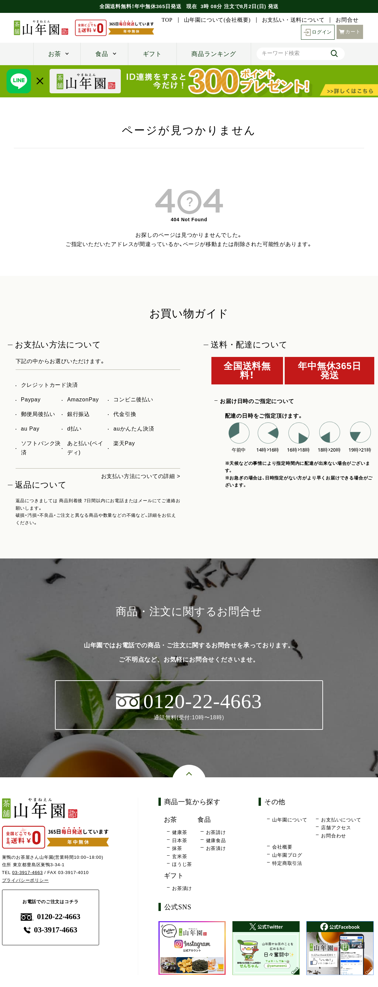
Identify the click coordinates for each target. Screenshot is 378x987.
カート (350, 31)
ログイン (318, 32)
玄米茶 (179, 856)
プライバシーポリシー (25, 880)
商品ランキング (213, 54)
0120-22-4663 (50, 916)
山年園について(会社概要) (217, 20)
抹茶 (177, 848)
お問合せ (347, 20)
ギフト (152, 54)
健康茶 (179, 832)
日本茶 (179, 840)
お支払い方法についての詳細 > (141, 476)
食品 (101, 54)
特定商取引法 (287, 863)
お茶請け (216, 832)
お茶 (54, 54)
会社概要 (282, 847)
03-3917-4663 (27, 872)
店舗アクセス (336, 828)
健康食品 (216, 840)
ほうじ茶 (182, 864)
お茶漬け (216, 848)
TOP (167, 20)
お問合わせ (333, 835)
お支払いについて (341, 819)
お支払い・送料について (293, 20)
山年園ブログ (287, 855)
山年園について (289, 819)
